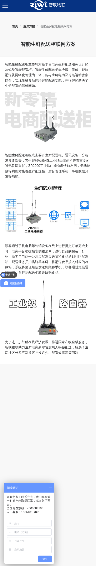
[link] (15, 26)
